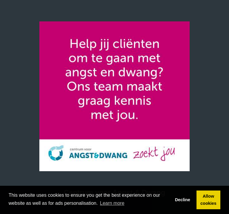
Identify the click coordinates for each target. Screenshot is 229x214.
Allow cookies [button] (208, 200)
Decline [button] (182, 199)
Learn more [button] (112, 203)
